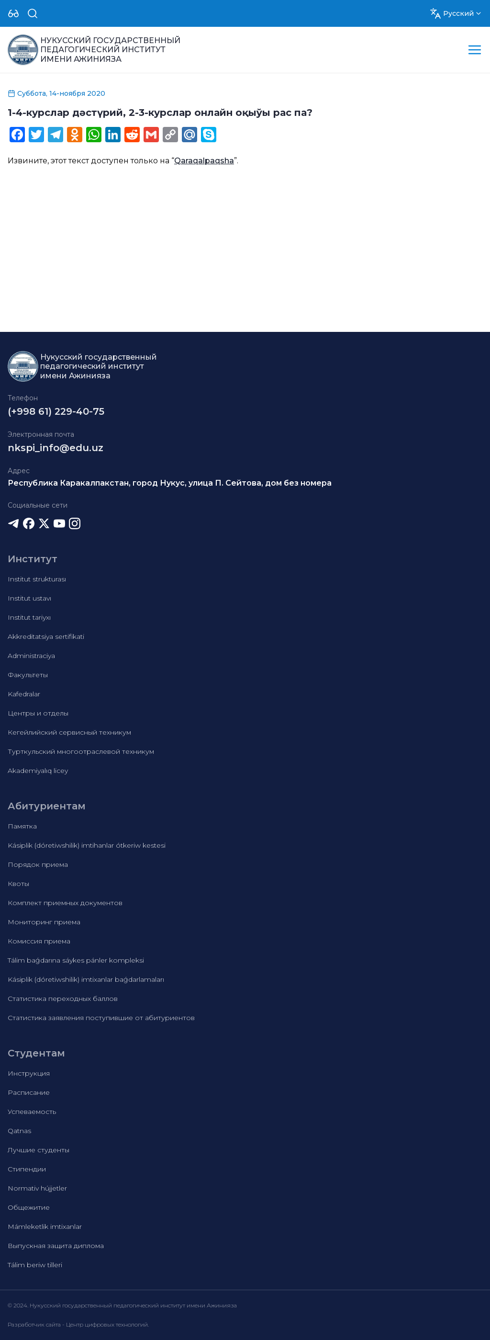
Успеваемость (32, 1111)
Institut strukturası (37, 579)
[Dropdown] (13, 13)
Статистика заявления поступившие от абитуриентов (101, 1017)
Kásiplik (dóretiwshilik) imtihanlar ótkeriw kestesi (87, 845)
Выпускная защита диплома (56, 1245)
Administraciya (31, 655)
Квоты (18, 883)
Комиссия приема (39, 941)
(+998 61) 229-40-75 (56, 411)
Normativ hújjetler (37, 1188)
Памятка (22, 826)
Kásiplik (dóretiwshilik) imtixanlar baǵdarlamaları (86, 979)
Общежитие (29, 1207)
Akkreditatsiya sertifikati (46, 636)
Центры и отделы (38, 713)
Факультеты (28, 674)
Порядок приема (38, 864)
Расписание (29, 1092)
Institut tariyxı (29, 617)
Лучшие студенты (38, 1150)
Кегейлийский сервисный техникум (69, 732)
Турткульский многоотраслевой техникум (81, 751)
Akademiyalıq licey (38, 770)
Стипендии (27, 1169)
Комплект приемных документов (65, 902)
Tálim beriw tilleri (35, 1265)
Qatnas (19, 1130)
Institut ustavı (29, 598)
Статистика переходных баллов (63, 998)
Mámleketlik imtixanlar (45, 1226)
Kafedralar (24, 694)
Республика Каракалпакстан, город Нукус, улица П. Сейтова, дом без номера (170, 483)
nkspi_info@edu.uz (55, 448)
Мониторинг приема (44, 922)
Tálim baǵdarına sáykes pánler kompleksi (76, 960)
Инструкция (29, 1073)
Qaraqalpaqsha (204, 160)
